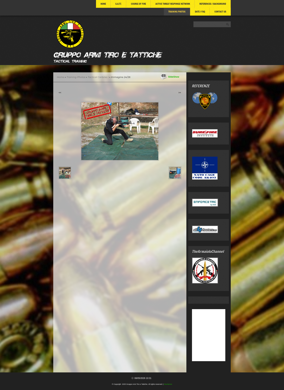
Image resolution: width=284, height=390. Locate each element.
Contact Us (220, 11)
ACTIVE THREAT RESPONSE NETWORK (172, 4)
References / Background (212, 4)
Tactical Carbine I (98, 77)
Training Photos (176, 11)
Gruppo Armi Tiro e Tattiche (107, 54)
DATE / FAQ (200, 11)
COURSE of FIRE (138, 4)
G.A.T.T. (118, 4)
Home (103, 4)
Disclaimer (168, 384)
